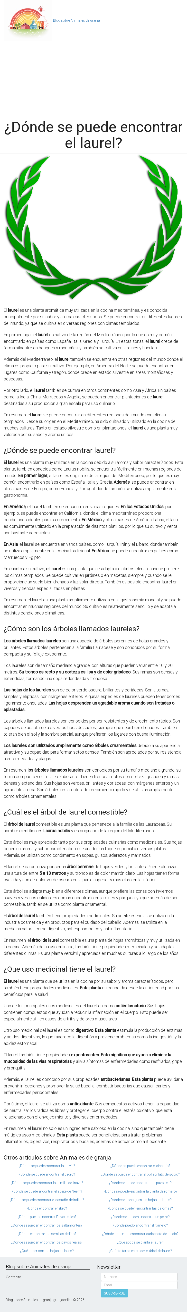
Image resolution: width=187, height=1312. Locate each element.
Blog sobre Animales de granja (76, 20)
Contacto (13, 1277)
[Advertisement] (93, 78)
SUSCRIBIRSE (114, 1293)
